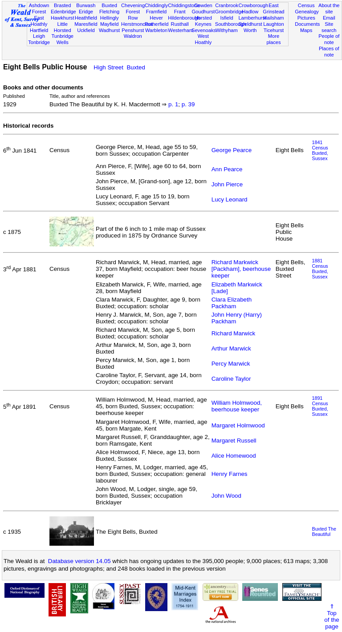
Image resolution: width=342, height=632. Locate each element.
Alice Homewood (234, 455)
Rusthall (180, 24)
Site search (329, 27)
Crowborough (253, 5)
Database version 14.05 (79, 561)
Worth (250, 30)
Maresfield (85, 24)
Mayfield (109, 24)
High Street (108, 67)
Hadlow (250, 11)
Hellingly (109, 17)
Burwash (85, 5)
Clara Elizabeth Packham (232, 303)
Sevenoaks (203, 30)
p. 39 (188, 104)
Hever (156, 17)
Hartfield (39, 30)
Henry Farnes (230, 474)
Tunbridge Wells (62, 39)
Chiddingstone (184, 5)
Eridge (86, 11)
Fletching (109, 11)
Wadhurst (109, 30)
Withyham (226, 30)
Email (329, 17)
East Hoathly (39, 21)
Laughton (273, 24)
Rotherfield (157, 24)
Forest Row (133, 14)
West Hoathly (203, 39)
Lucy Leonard (230, 199)
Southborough (230, 24)
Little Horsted (62, 27)
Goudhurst (203, 11)
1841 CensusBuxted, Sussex (320, 150)
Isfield (226, 17)
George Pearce (232, 150)
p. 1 (173, 104)
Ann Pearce (227, 169)
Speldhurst (250, 24)
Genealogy (307, 11)
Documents (307, 24)
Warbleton (156, 30)
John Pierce (227, 184)
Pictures (306, 17)
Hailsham (273, 17)
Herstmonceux (137, 24)
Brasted (62, 5)
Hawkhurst (62, 17)
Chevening (133, 5)
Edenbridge (63, 11)
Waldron (133, 36)
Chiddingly (156, 5)
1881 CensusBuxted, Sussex (320, 268)
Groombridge (229, 11)
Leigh (39, 36)
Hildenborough (184, 17)
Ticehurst (274, 30)
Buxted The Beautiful (324, 531)
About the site (329, 8)
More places (273, 39)
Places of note (329, 51)
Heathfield (86, 17)
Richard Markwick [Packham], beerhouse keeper (241, 269)
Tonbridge (39, 42)
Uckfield (86, 30)
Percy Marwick (231, 363)
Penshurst (133, 30)
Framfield (156, 11)
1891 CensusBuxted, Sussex (320, 406)
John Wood (226, 495)
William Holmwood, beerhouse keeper (237, 406)
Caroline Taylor (231, 378)
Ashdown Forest (39, 8)
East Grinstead (273, 8)
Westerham (180, 30)
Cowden (203, 5)
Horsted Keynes (203, 21)
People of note (328, 39)
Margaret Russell (234, 440)
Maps (306, 30)
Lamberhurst (252, 17)
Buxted (109, 5)
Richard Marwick (234, 333)
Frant (180, 11)
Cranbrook (226, 5)
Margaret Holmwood (238, 425)
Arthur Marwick (231, 348)
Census (306, 5)
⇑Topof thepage (331, 616)
